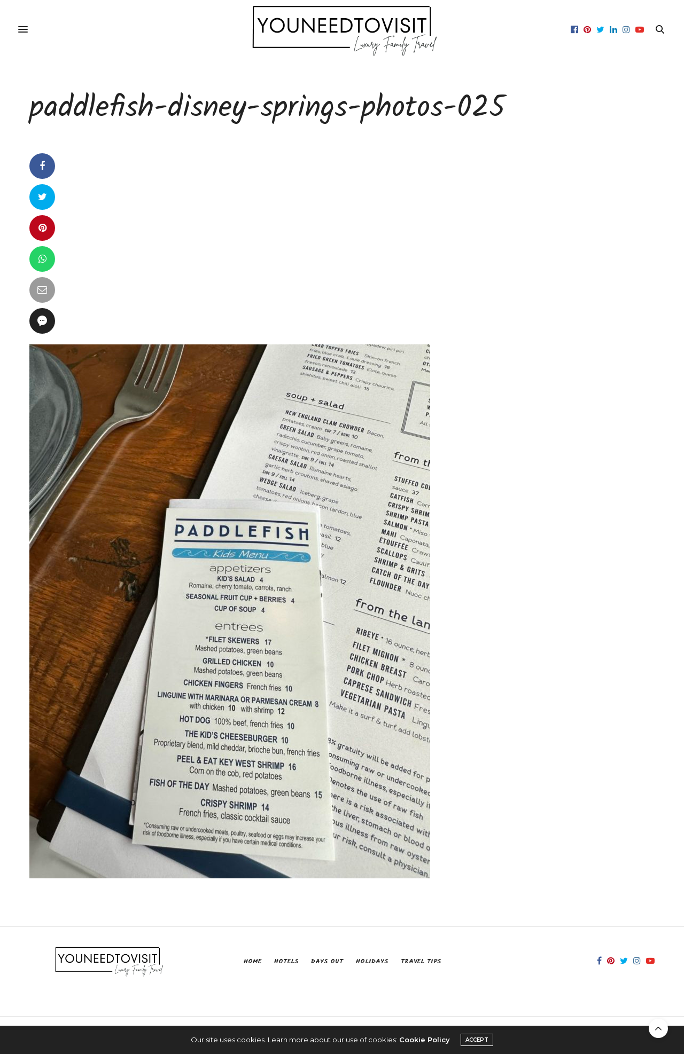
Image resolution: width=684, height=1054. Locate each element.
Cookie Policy (424, 1039)
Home (252, 961)
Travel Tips (421, 961)
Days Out (327, 961)
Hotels (286, 961)
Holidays (372, 961)
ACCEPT (476, 1039)
